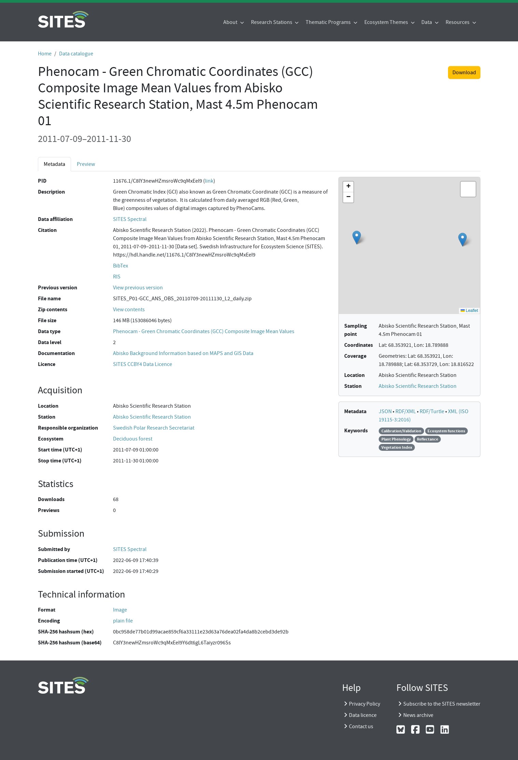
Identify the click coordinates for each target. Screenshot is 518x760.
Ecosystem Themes (386, 22)
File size (47, 320)
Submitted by (54, 549)
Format (46, 609)
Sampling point (355, 330)
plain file (123, 620)
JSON (386, 411)
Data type (49, 331)
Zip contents (52, 309)
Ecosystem (51, 438)
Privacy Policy (364, 703)
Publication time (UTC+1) (68, 560)
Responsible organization (68, 427)
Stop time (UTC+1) (60, 460)
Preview (86, 164)
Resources (458, 22)
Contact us (361, 726)
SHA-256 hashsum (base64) (70, 642)
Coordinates (358, 345)
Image (120, 609)
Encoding (49, 620)
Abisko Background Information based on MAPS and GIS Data (183, 353)
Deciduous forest (132, 438)
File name (49, 298)
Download (464, 72)
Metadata (54, 164)
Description (51, 191)
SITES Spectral (129, 219)
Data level (49, 342)
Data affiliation (55, 219)
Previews (48, 510)
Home (45, 53)
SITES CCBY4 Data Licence (142, 364)
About (230, 22)
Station (46, 416)
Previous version (57, 287)
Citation (47, 230)
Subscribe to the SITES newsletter (441, 703)
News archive (418, 715)
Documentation (56, 353)
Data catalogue (76, 53)
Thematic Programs (329, 22)
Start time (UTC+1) (60, 449)
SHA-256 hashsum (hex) (66, 631)
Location (48, 405)
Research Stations (272, 22)
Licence (46, 364)
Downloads (51, 499)
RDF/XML (406, 411)
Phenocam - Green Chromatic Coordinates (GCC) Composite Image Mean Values (203, 331)
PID (42, 180)
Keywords (356, 430)
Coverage (355, 355)
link (209, 181)
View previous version (138, 287)
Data (427, 22)
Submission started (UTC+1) (71, 571)
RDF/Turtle (432, 411)
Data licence (363, 715)
